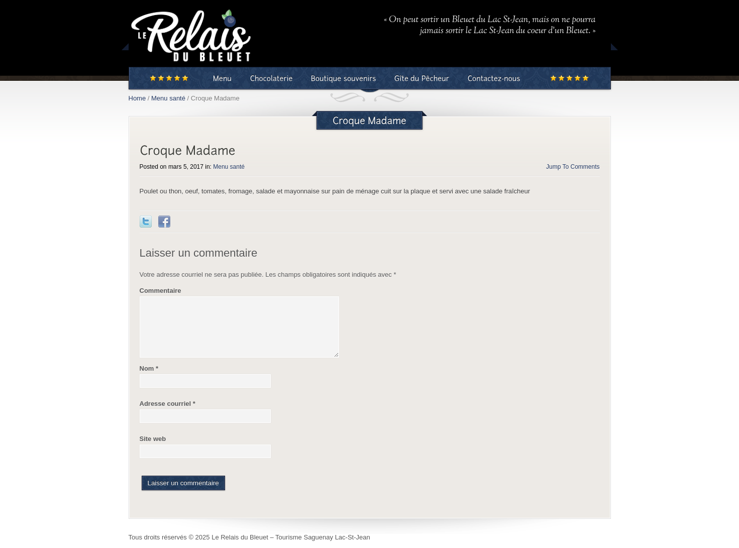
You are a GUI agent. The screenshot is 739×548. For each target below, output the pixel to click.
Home (137, 98)
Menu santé (168, 98)
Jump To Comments (572, 166)
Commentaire (160, 290)
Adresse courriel (167, 403)
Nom (149, 368)
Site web (153, 438)
